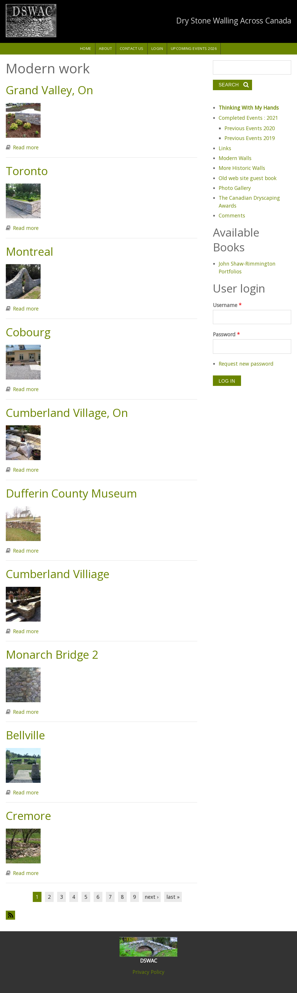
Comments (232, 215)
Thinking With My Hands (249, 107)
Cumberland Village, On (67, 412)
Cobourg (28, 332)
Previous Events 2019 (249, 138)
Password (226, 334)
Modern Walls (235, 158)
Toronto (27, 170)
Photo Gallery (235, 187)
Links (225, 148)
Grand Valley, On (49, 89)
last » (173, 896)
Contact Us (132, 48)
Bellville (25, 735)
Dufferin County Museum (71, 493)
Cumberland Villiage (57, 573)
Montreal (29, 251)
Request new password (246, 363)
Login (157, 48)
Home (85, 48)
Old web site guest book (248, 178)
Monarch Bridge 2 (52, 654)
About (105, 48)
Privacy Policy (148, 971)
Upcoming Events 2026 (194, 48)
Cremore (28, 815)
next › (151, 896)
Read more (26, 147)
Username (227, 305)
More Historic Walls (242, 167)
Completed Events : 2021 (248, 117)
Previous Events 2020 (249, 128)
